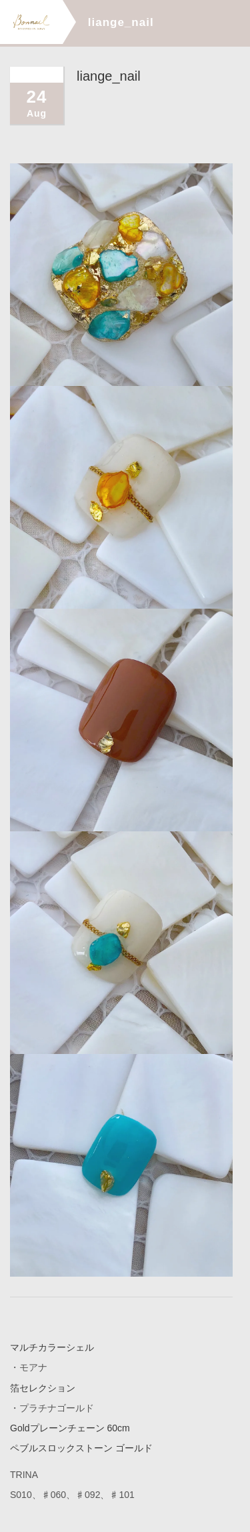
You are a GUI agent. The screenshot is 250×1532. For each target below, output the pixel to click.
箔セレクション (42, 1387)
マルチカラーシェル (52, 1347)
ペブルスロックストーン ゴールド (81, 1447)
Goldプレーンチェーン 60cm (70, 1427)
